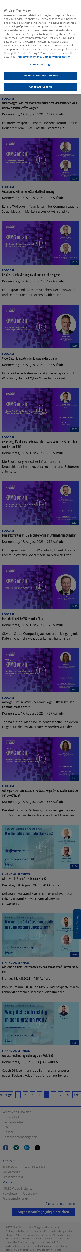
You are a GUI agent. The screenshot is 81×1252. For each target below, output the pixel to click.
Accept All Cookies (40, 84)
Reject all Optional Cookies (40, 73)
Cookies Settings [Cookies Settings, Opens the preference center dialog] (40, 62)
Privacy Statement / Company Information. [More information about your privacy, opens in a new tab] (44, 55)
